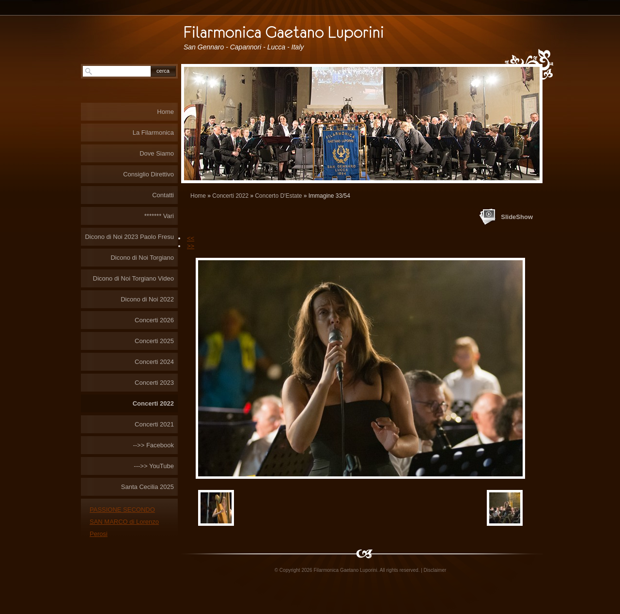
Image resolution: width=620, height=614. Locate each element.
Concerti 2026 (154, 320)
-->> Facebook (153, 445)
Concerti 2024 (154, 361)
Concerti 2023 (154, 382)
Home (198, 195)
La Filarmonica (153, 132)
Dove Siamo (157, 153)
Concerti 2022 (230, 195)
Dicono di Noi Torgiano (142, 257)
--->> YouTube (154, 466)
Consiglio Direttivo (148, 174)
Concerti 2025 (154, 341)
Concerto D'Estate (278, 195)
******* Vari (159, 216)
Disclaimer (435, 570)
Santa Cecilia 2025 (147, 486)
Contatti (163, 195)
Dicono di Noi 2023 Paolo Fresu (129, 236)
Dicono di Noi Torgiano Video (133, 278)
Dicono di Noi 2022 (147, 299)
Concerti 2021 (154, 424)
